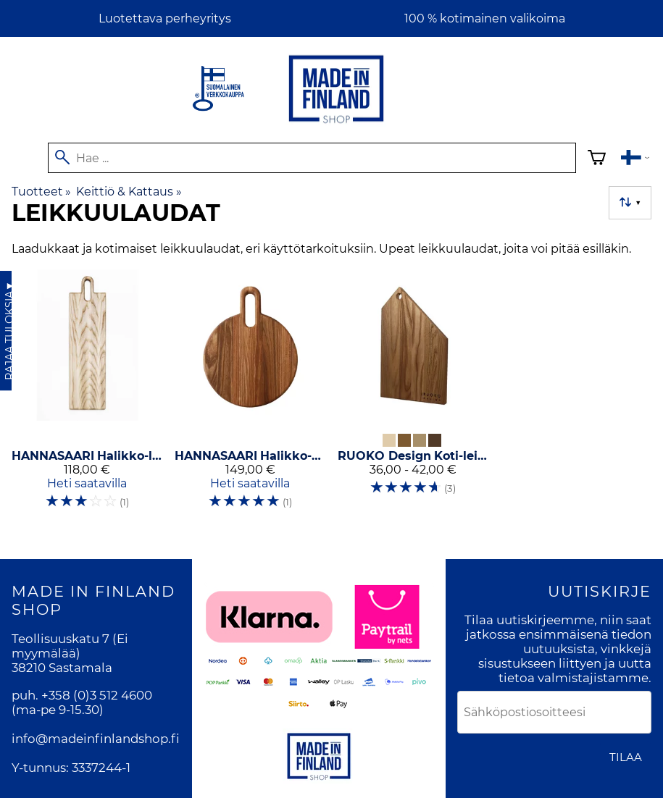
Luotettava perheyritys (165, 18)
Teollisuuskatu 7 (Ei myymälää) (70, 645)
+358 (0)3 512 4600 (96, 695)
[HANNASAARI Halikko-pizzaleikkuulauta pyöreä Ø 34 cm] (250, 395)
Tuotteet (41, 191)
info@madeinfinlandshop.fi (96, 738)
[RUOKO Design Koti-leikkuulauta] (413, 395)
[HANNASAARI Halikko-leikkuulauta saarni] (87, 395)
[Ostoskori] (597, 160)
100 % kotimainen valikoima (484, 18)
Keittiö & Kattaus (128, 191)
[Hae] (312, 158)
